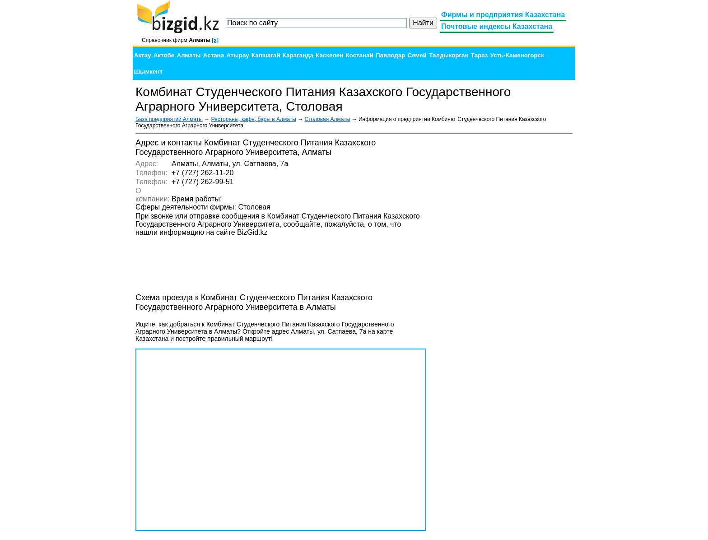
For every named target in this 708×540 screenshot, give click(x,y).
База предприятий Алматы (169, 119)
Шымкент (148, 71)
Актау (142, 55)
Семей (417, 55)
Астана (213, 55)
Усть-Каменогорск (517, 55)
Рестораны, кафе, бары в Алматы (253, 119)
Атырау (237, 55)
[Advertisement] (505, 273)
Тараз (479, 55)
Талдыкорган (448, 55)
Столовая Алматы (327, 119)
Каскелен (329, 55)
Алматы (188, 55)
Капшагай (266, 55)
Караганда (298, 55)
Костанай (359, 55)
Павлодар (390, 55)
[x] (215, 40)
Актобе (164, 55)
